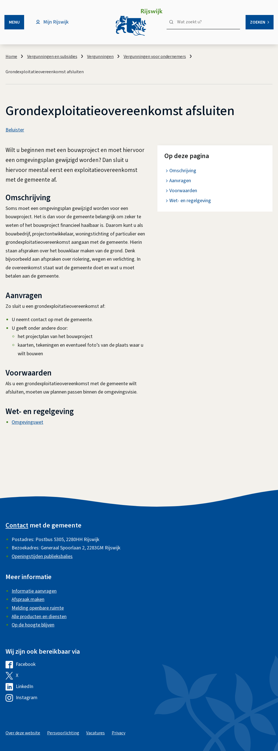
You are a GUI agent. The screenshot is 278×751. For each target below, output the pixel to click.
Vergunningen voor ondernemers (155, 57)
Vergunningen (100, 57)
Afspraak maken (28, 599)
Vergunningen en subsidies (52, 57)
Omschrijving (182, 170)
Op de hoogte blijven (33, 624)
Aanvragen (180, 180)
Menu (14, 22)
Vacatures (95, 733)
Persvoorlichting (63, 733)
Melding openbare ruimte (38, 608)
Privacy (118, 733)
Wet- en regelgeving (190, 200)
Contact (17, 525)
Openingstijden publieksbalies (42, 556)
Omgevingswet (27, 422)
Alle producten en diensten (39, 616)
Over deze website (23, 733)
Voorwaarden (183, 190)
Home (11, 57)
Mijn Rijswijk (55, 22)
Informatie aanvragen (34, 591)
